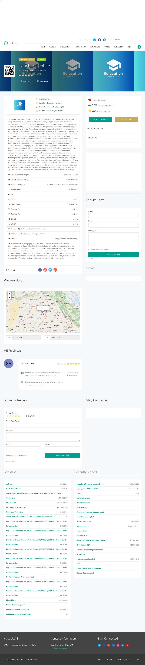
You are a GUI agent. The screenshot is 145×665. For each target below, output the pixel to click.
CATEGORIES (66, 47)
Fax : (11, 194)
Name (91, 211)
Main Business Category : (43, 175)
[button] (48, 307)
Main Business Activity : (43, 179)
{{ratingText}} (30, 416)
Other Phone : (43, 204)
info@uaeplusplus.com (59, 648)
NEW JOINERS (95, 47)
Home (100, 660)
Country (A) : (43, 214)
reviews (105, 110)
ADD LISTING (119, 47)
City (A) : (43, 224)
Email (90, 221)
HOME (43, 47)
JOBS (131, 47)
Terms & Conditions (124, 660)
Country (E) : (43, 209)
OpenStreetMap (76, 332)
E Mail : (43, 239)
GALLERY (52, 47)
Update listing (101, 119)
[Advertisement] (72, 19)
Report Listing (127, 119)
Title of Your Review (13, 421)
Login (80, 40)
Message (92, 231)
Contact (138, 660)
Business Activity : (43, 184)
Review (9, 431)
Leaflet (69, 332)
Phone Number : (43, 189)
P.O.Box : (43, 199)
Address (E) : (26, 229)
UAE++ (34, 660)
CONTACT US (81, 47)
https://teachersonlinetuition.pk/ (51, 107)
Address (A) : (27, 234)
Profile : (43, 144)
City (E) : (43, 219)
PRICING (107, 47)
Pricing (109, 660)
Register (88, 40)
